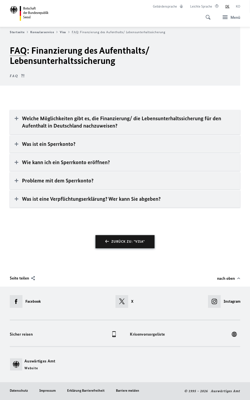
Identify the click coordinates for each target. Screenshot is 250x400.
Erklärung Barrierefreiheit (85, 391)
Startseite (19, 32)
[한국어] (238, 6)
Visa (65, 32)
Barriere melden (127, 391)
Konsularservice (44, 32)
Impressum (47, 391)
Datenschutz (19, 391)
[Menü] (230, 17)
